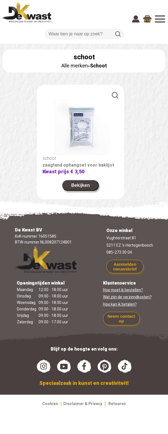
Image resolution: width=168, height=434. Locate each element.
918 (147, 20)
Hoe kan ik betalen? (120, 304)
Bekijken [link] (80, 185)
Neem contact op (121, 318)
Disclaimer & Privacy (82, 404)
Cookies (50, 404)
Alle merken (74, 66)
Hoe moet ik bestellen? (123, 290)
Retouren (117, 404)
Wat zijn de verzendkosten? (127, 297)
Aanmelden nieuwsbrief (124, 266)
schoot (49, 158)
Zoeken (118, 34)
